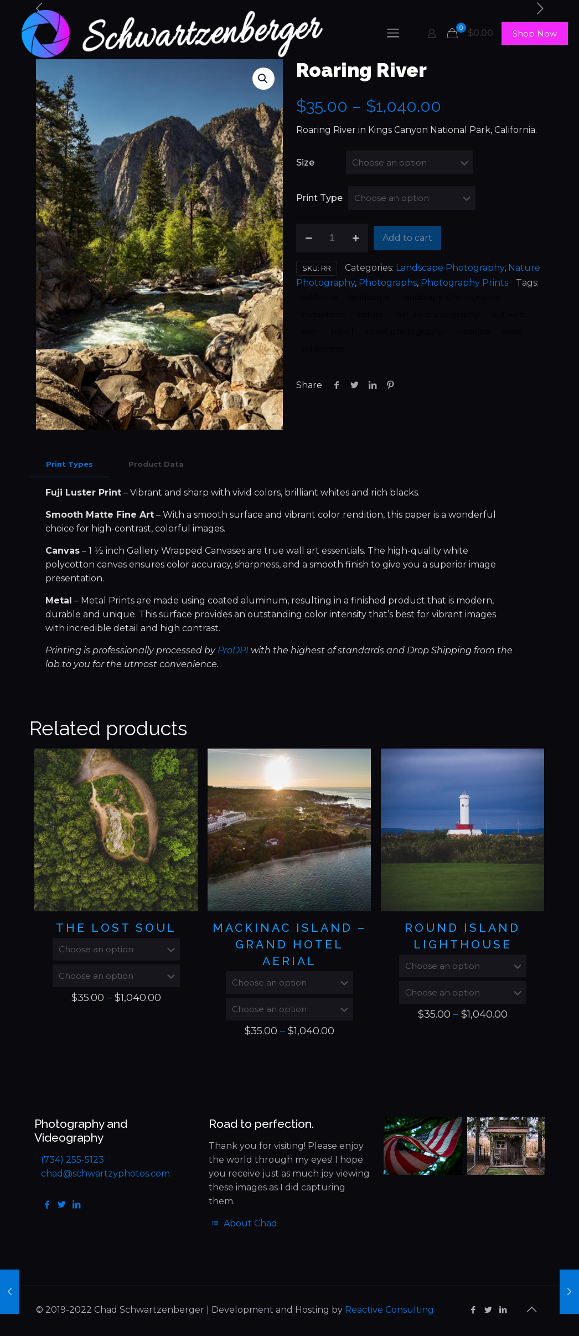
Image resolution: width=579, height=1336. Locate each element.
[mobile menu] (393, 33)
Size (305, 162)
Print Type (319, 198)
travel (342, 332)
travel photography (404, 332)
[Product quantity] (332, 238)
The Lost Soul (116, 928)
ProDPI (233, 650)
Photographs (388, 282)
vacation (473, 332)
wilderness (322, 349)
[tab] (69, 464)
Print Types (69, 464)
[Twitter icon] (488, 1309)
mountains (323, 314)
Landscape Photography (450, 267)
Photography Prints (464, 282)
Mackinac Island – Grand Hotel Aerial (289, 944)
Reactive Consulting (389, 1309)
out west (509, 314)
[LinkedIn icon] (503, 1309)
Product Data (156, 464)
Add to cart (407, 238)
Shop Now (535, 33)
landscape (369, 297)
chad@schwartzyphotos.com (105, 1173)
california (319, 297)
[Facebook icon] (473, 1309)
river (310, 332)
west (512, 332)
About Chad (243, 1223)
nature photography (437, 314)
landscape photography (451, 297)
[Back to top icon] (531, 1309)
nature (370, 314)
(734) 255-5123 (72, 1159)
